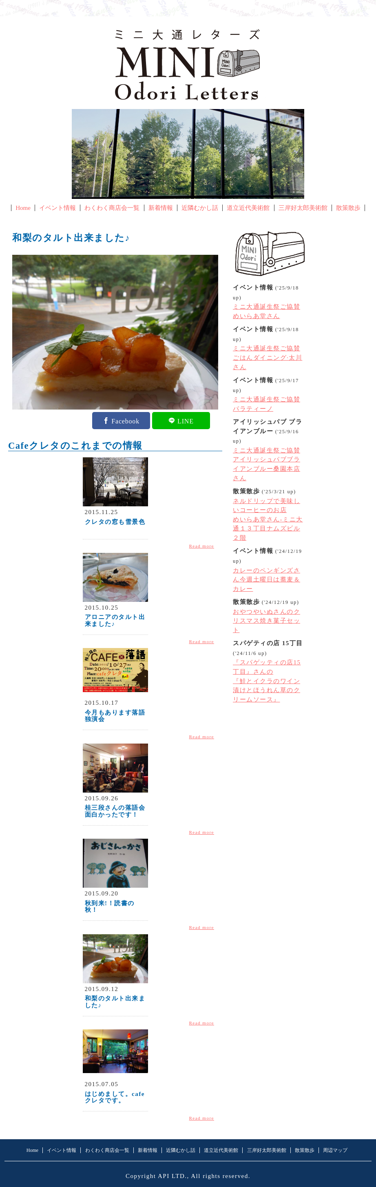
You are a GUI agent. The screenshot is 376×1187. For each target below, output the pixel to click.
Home (23, 208)
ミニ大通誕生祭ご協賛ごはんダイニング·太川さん (267, 357)
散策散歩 (348, 208)
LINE (185, 420)
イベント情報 (57, 208)
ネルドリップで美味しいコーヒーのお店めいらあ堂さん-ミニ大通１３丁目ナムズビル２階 (268, 519)
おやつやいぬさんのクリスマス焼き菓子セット (266, 620)
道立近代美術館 (248, 208)
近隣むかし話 (199, 208)
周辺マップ (335, 1150)
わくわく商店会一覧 (111, 208)
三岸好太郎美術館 (303, 208)
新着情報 (160, 208)
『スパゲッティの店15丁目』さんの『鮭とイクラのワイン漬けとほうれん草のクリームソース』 (267, 680)
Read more (202, 545)
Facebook (125, 420)
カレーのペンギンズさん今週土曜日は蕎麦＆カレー (266, 579)
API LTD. (172, 1176)
